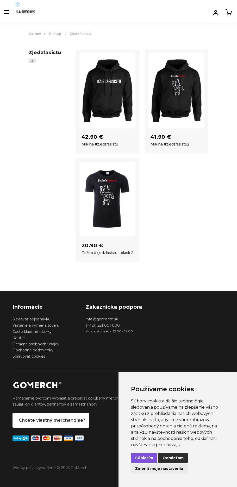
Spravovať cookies (29, 356)
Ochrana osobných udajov (36, 344)
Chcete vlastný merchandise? (52, 420)
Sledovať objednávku (32, 319)
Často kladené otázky (32, 331)
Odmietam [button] (173, 458)
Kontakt (20, 338)
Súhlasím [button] (144, 458)
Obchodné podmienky (33, 350)
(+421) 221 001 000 (103, 325)
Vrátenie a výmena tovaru (36, 325)
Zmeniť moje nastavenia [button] (159, 468)
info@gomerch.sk (102, 319)
